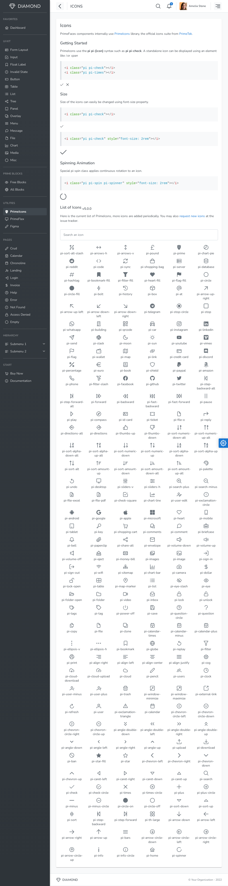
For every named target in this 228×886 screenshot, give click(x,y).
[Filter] (139, 234)
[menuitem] (25, 23)
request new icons (192, 216)
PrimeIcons (122, 34)
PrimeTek (185, 34)
